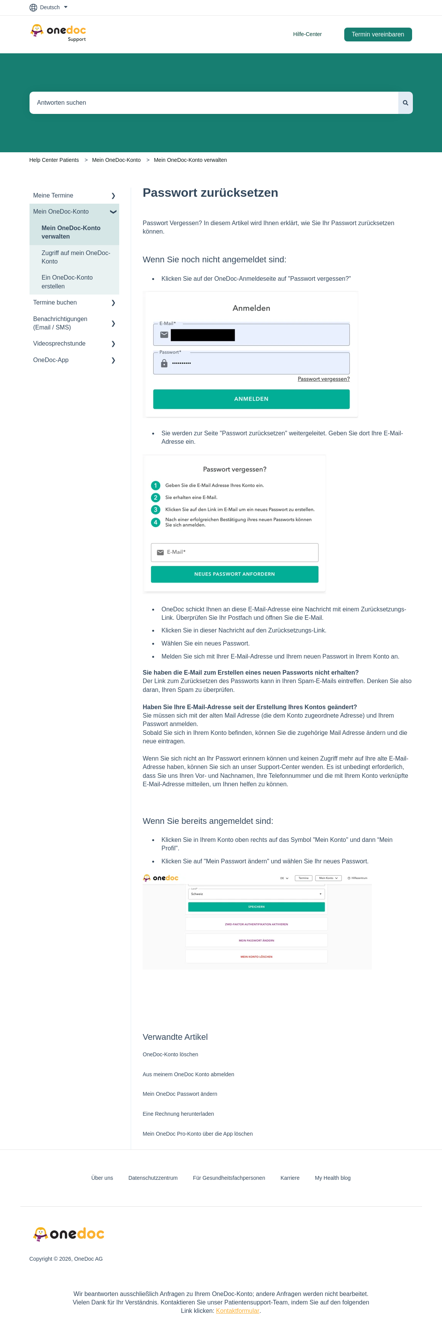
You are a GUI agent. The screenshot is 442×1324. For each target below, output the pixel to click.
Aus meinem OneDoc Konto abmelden (188, 1074)
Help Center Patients (54, 160)
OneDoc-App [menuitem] (51, 360)
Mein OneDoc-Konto (116, 160)
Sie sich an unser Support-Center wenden (266, 767)
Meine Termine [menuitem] (53, 195)
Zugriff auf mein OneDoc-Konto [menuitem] (76, 257)
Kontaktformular (238, 1311)
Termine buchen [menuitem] (55, 302)
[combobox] (214, 103)
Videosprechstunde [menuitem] (59, 343)
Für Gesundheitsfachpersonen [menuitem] (229, 1178)
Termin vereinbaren (378, 34)
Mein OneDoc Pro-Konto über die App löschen (198, 1134)
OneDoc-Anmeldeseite (245, 278)
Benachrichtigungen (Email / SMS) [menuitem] (60, 323)
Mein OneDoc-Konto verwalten (190, 160)
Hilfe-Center (307, 34)
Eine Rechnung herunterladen (178, 1114)
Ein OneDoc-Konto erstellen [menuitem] (67, 281)
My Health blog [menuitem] (332, 1178)
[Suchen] (405, 103)
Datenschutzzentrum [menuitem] (152, 1178)
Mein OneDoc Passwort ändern (180, 1094)
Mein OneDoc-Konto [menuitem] (61, 211)
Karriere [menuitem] (290, 1178)
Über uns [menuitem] (102, 1178)
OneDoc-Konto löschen (170, 1054)
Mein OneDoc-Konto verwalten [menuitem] (71, 232)
